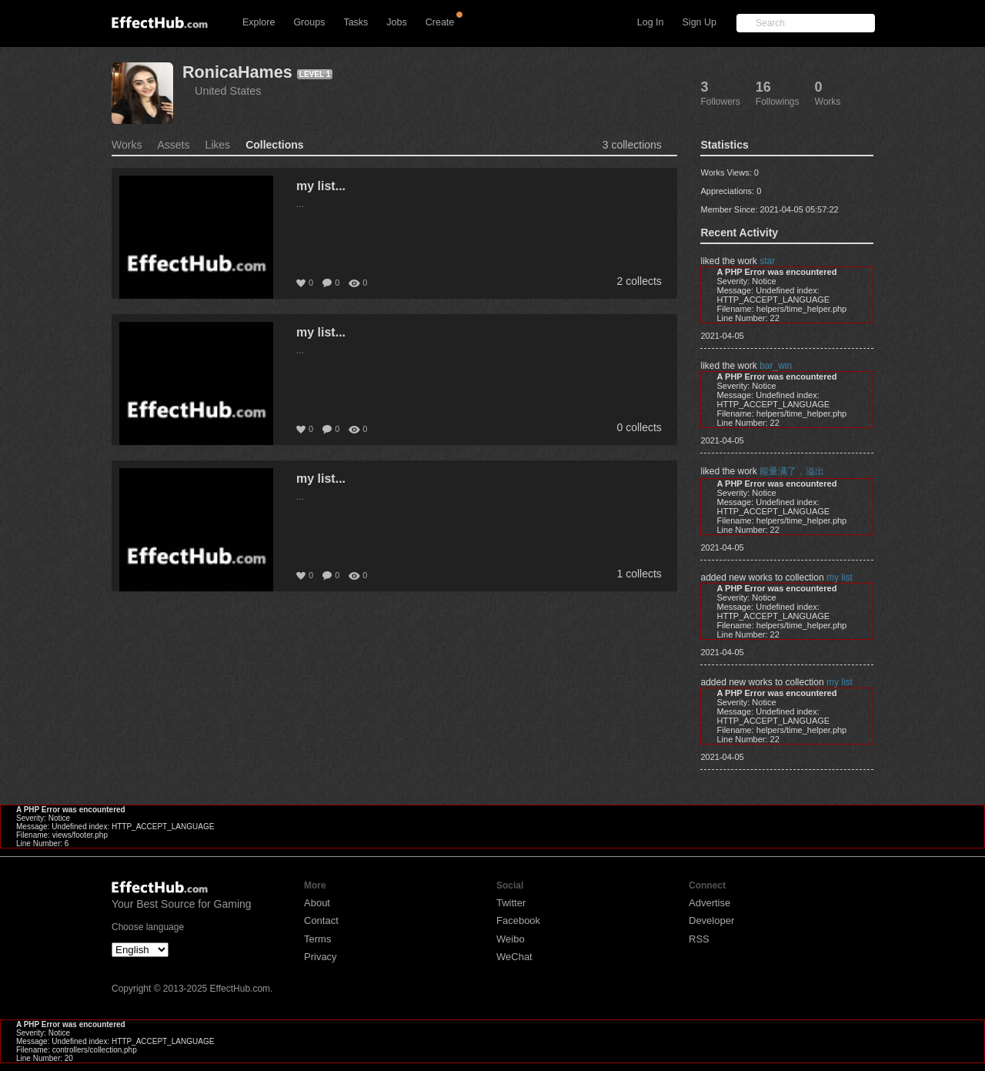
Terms (317, 939)
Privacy (320, 956)
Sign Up (699, 22)
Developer (711, 920)
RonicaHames (237, 72)
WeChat (514, 956)
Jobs (396, 22)
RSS (699, 939)
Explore (258, 22)
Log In (650, 22)
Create (440, 22)
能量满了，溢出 (792, 471)
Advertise (709, 903)
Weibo (510, 939)
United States (228, 91)
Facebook (518, 920)
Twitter (511, 903)
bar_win (776, 365)
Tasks (355, 22)
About (317, 903)
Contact (321, 920)
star (767, 261)
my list (839, 577)
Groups (309, 22)
